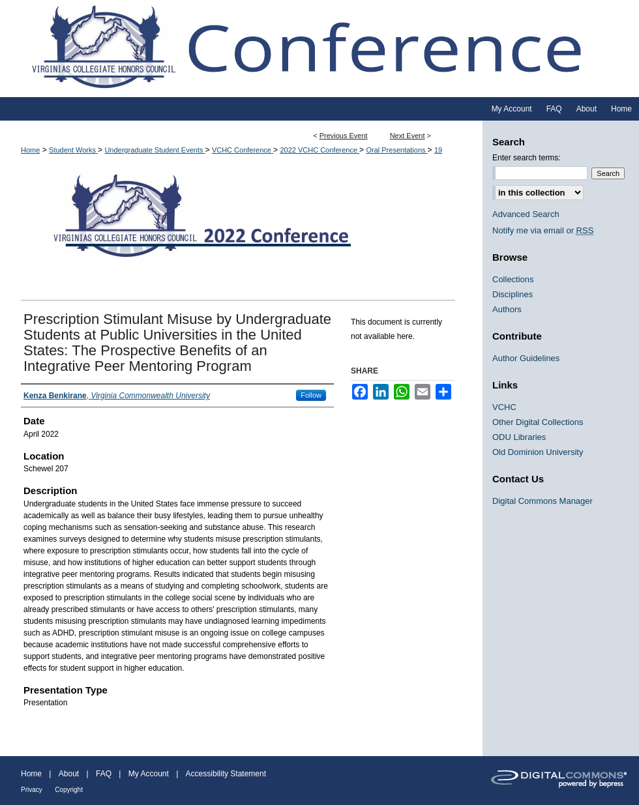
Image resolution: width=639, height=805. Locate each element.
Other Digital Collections (537, 422)
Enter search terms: (526, 157)
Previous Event (344, 135)
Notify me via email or (542, 230)
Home (30, 150)
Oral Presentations (396, 150)
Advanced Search (525, 214)
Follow (311, 395)
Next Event (407, 135)
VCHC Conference (242, 150)
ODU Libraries (519, 437)
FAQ (103, 773)
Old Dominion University (537, 452)
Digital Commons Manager (542, 501)
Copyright (69, 789)
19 (438, 150)
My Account (148, 773)
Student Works (73, 150)
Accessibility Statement (226, 773)
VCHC (504, 407)
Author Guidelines (525, 358)
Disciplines (512, 294)
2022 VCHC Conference (319, 150)
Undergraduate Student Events (154, 150)
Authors (507, 309)
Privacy (31, 789)
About (69, 773)
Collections (513, 279)
